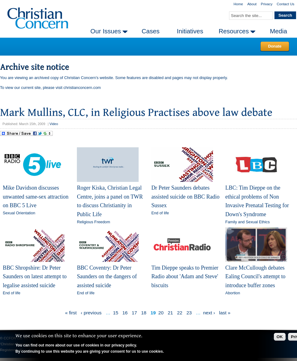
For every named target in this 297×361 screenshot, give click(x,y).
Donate (274, 46)
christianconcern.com (82, 87)
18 (143, 312)
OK (280, 336)
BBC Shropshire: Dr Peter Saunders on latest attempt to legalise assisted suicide (35, 276)
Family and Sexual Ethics (247, 222)
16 (125, 312)
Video (53, 124)
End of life (160, 213)
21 (170, 312)
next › (209, 312)
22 (179, 312)
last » (225, 312)
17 (134, 312)
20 (161, 312)
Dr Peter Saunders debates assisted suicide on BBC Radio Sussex (185, 196)
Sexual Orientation (19, 213)
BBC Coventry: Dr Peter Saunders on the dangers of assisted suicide (107, 276)
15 (115, 312)
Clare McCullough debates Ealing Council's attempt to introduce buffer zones (255, 276)
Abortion (232, 293)
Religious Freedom (93, 222)
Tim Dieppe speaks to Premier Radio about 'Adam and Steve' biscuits (184, 276)
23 (189, 312)
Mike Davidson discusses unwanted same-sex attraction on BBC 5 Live (36, 196)
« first (71, 312)
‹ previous (91, 312)
